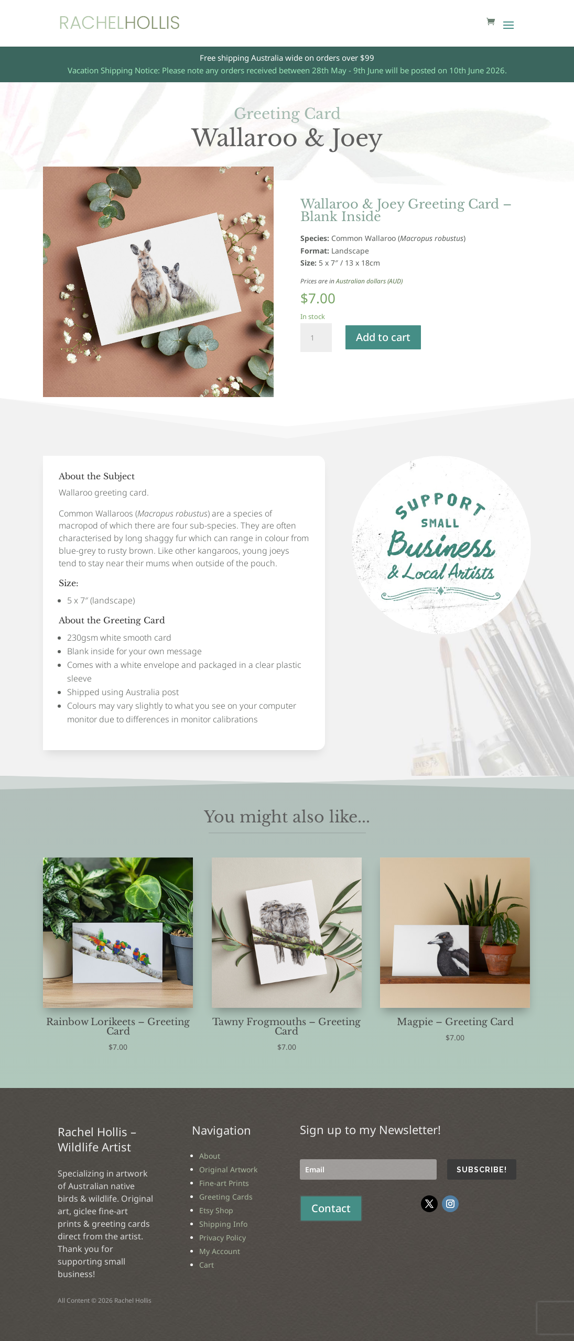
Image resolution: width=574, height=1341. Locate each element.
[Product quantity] (316, 338)
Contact (331, 1208)
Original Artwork (228, 1169)
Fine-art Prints (224, 1183)
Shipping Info (223, 1224)
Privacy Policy (222, 1238)
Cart (206, 1265)
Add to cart (383, 337)
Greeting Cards (226, 1197)
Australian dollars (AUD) (369, 281)
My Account (219, 1251)
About (209, 1156)
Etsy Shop (216, 1210)
